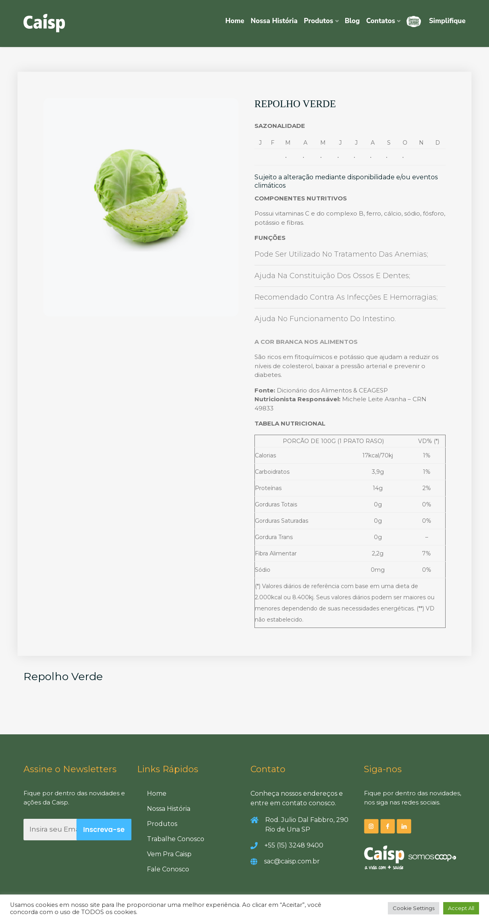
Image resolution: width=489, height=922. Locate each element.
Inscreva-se (104, 829)
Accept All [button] (461, 908)
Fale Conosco (168, 869)
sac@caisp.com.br (292, 861)
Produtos (318, 21)
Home (234, 21)
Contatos (380, 21)
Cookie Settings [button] (413, 908)
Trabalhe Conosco (175, 839)
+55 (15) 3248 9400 (293, 845)
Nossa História (273, 21)
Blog (352, 21)
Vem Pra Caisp (169, 854)
